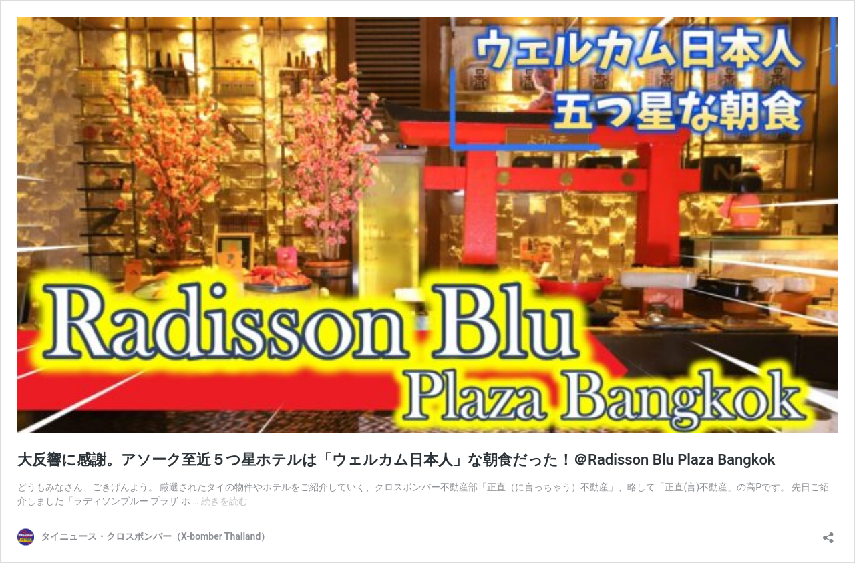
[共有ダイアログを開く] (828, 533)
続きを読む (224, 501)
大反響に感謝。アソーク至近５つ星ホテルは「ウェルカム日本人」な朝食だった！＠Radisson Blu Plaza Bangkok (396, 459)
